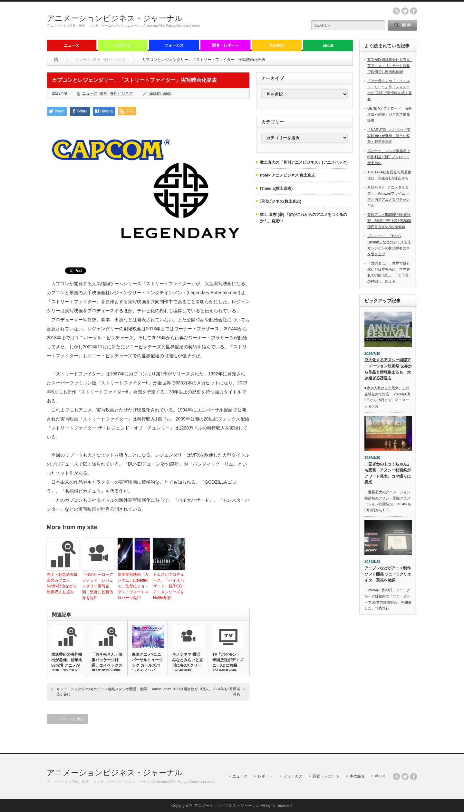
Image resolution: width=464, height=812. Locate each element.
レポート (122, 45)
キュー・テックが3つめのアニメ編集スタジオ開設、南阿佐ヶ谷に (101, 691)
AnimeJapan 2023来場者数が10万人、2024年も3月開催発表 (195, 691)
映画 (97, 59)
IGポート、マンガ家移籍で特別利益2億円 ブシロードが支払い (388, 157)
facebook (413, 11)
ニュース (71, 45)
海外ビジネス (114, 59)
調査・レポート (225, 45)
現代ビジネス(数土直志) (280, 201)
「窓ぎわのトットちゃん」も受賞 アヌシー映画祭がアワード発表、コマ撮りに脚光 (387, 473)
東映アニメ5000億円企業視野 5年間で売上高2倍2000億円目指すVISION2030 (389, 220)
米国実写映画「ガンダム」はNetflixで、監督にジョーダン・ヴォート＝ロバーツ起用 (133, 586)
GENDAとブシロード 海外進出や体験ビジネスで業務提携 (389, 114)
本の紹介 (277, 45)
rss (396, 11)
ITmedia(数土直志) (276, 188)
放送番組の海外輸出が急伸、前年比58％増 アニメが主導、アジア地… (66, 662)
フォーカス (174, 45)
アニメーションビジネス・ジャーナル (115, 18)
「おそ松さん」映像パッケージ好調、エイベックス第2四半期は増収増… (107, 665)
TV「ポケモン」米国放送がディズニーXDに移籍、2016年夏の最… (227, 662)
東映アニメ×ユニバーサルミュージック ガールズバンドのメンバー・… (147, 665)
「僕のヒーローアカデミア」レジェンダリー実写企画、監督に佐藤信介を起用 (97, 586)
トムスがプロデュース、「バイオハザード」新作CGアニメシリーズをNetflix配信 (168, 586)
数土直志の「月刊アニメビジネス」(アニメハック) (304, 162)
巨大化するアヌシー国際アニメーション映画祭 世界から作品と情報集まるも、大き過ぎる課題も (388, 369)
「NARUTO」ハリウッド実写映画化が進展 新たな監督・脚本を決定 (389, 135)
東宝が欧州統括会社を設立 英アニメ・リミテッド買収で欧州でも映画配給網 (390, 65)
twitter (405, 11)
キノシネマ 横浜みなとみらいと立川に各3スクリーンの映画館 (187, 662)
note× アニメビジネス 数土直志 (287, 175)
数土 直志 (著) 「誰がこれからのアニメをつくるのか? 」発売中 (303, 217)
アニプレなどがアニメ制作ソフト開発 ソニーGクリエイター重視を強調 (387, 574)
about (328, 45)
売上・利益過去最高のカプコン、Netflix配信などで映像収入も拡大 (62, 583)
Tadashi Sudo (159, 93)
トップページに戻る (67, 719)
